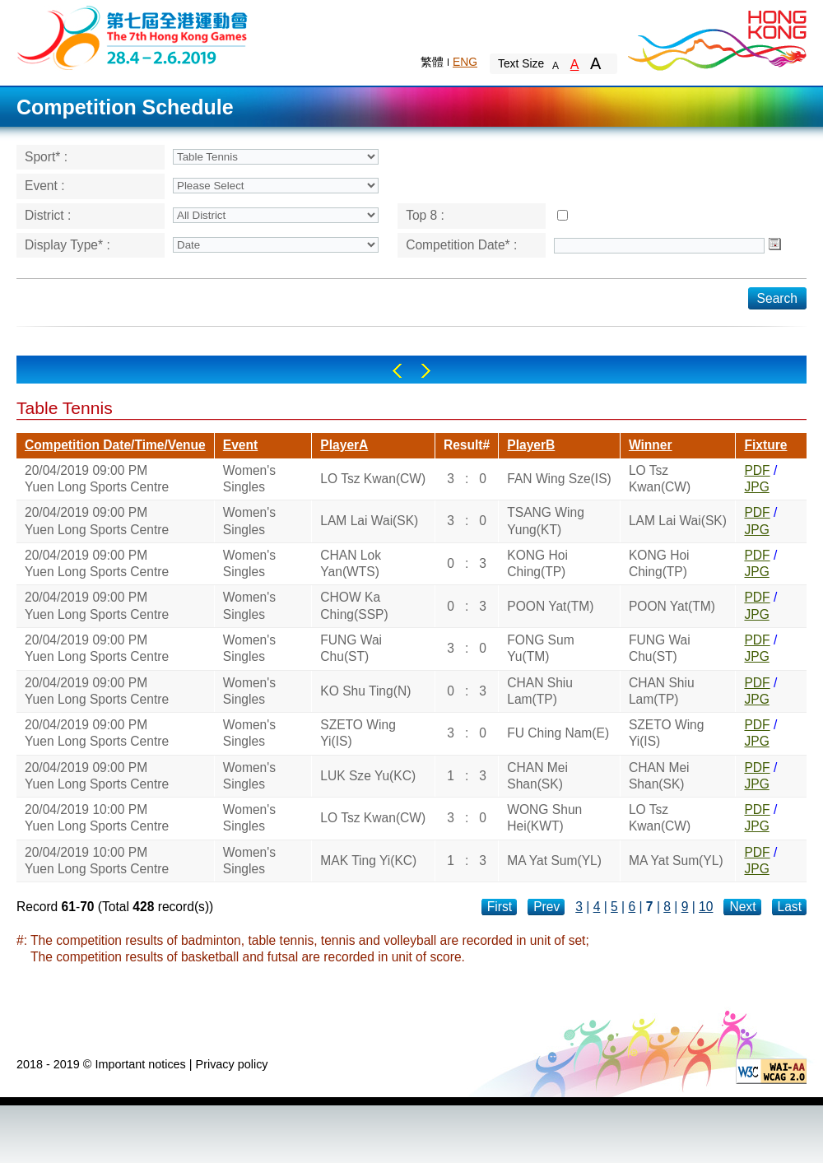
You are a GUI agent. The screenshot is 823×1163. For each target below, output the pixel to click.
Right (425, 370)
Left (397, 370)
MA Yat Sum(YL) (554, 861)
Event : (45, 186)
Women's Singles (249, 478)
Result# (467, 445)
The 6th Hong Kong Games (132, 36)
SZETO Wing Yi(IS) (358, 733)
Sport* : (46, 157)
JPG (756, 487)
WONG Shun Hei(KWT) (544, 817)
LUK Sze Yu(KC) (368, 776)
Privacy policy (232, 1064)
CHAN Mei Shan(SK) (537, 776)
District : (48, 215)
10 (706, 907)
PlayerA (344, 445)
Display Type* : (67, 245)
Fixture (765, 445)
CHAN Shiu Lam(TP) (540, 691)
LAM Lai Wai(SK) (369, 521)
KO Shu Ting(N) (365, 691)
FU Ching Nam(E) (558, 733)
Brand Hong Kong (716, 37)
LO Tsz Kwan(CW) (372, 479)
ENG (465, 61)
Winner (650, 445)
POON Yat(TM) (550, 606)
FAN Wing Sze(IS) (559, 479)
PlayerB (531, 445)
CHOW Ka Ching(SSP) (354, 605)
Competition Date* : (461, 245)
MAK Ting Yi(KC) (368, 861)
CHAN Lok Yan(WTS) (350, 563)
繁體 (432, 61)
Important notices (140, 1064)
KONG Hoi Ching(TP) (537, 563)
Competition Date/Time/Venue (115, 445)
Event (240, 445)
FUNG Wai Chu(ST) (351, 648)
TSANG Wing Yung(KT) (545, 520)
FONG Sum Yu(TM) (540, 648)
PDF (757, 470)
